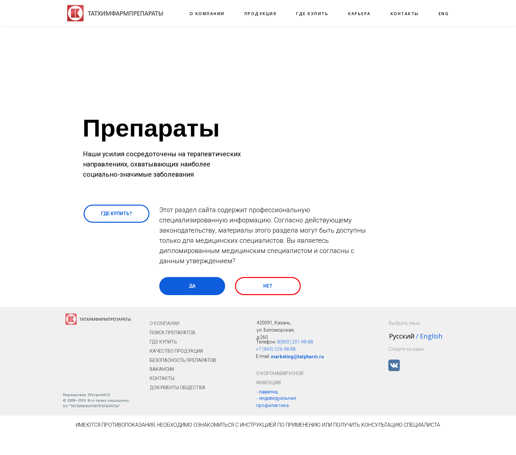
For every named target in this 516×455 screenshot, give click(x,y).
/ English (429, 336)
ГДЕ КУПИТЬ (312, 13)
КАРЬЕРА (359, 13)
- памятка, (267, 391)
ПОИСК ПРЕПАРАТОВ (172, 332)
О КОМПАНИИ (207, 13)
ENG (444, 13)
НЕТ (267, 286)
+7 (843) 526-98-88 (276, 349)
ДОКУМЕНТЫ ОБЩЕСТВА (177, 387)
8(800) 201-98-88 (295, 341)
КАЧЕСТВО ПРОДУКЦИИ (176, 351)
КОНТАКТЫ (405, 13)
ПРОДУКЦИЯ (261, 13)
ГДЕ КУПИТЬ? (116, 213)
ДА (192, 286)
